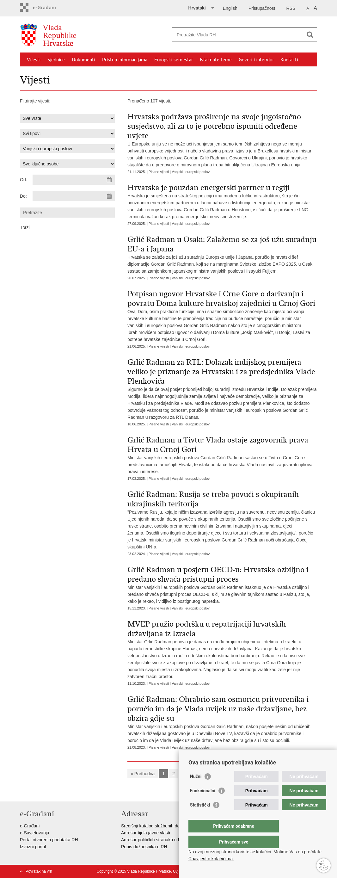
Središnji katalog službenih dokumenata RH (164, 825)
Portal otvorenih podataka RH (49, 839)
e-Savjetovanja (34, 832)
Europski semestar (173, 60)
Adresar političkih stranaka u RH (152, 839)
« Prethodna (143, 773)
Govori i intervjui (256, 60)
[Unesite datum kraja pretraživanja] (74, 196)
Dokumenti (83, 60)
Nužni (195, 789)
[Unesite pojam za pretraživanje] (238, 34)
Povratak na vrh (39, 871)
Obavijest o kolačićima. (211, 858)
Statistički (200, 817)
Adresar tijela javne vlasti (145, 832)
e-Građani (30, 825)
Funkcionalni (202, 803)
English (230, 8)
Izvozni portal (33, 846)
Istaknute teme (216, 60)
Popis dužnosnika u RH (144, 846)
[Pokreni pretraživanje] (309, 34)
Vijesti (33, 60)
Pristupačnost (261, 8)
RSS (291, 8)
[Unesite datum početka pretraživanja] (74, 180)
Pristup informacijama (124, 60)
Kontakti (289, 60)
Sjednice (56, 60)
